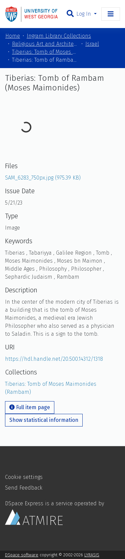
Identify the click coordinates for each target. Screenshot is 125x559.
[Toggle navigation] (110, 14)
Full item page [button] (29, 407)
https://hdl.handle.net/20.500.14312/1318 (54, 359)
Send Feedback (23, 488)
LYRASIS (91, 554)
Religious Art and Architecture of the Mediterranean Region (45, 44)
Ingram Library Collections (59, 36)
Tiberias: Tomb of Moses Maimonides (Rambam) (45, 52)
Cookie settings (24, 477)
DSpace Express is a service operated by (54, 512)
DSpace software (21, 554)
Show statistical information (43, 420)
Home (12, 36)
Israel (92, 44)
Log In (84, 14)
